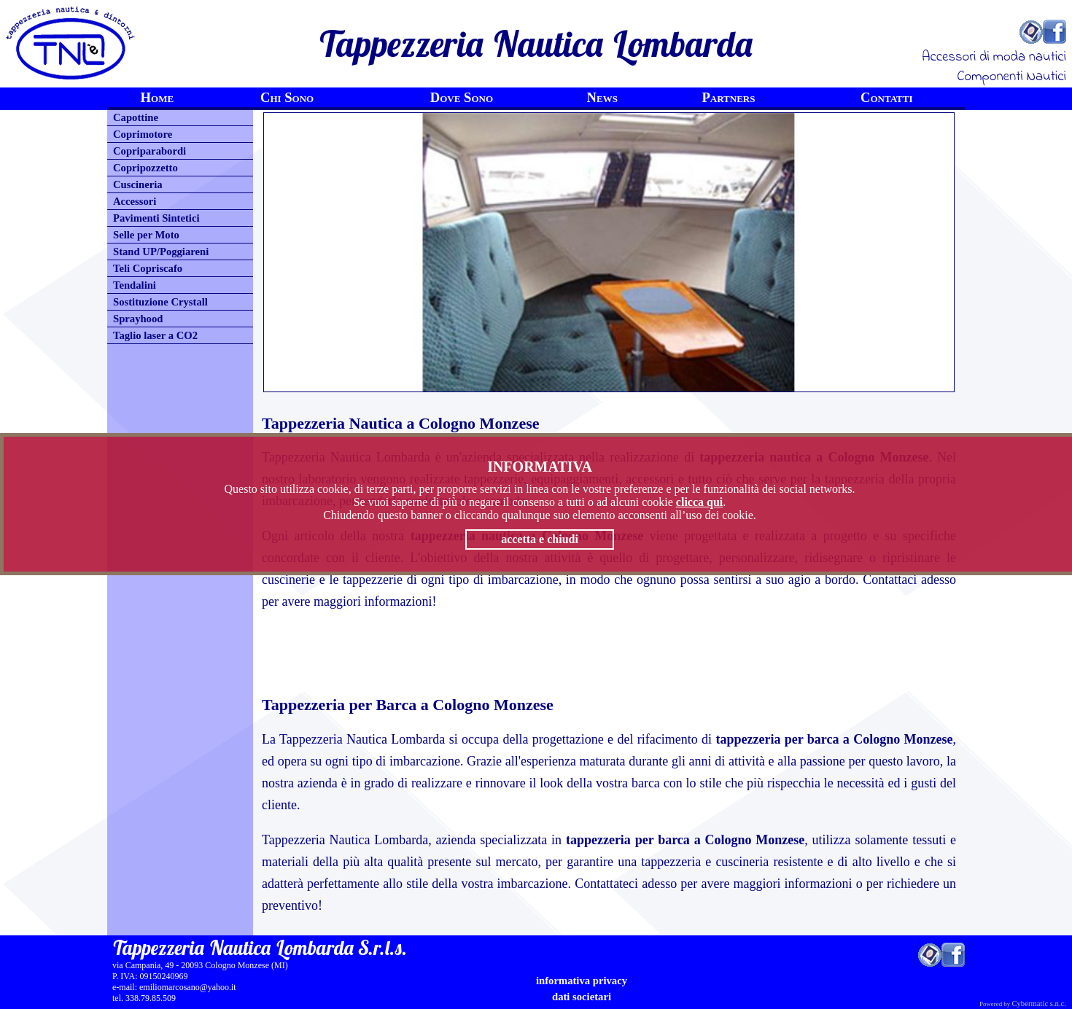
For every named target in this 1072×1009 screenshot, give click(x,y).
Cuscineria (138, 184)
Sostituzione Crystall (160, 302)
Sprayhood (138, 318)
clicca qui (699, 502)
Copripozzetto (145, 168)
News (602, 97)
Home (157, 97)
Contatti (887, 97)
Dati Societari (581, 996)
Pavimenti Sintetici (156, 218)
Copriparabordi (149, 151)
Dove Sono (461, 97)
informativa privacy (581, 980)
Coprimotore (142, 134)
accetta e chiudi (539, 539)
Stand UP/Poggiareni (161, 251)
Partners (728, 97)
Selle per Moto (146, 235)
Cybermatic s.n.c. (1038, 1004)
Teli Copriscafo (147, 268)
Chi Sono (287, 97)
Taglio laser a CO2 (155, 335)
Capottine (135, 117)
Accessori (134, 201)
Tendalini (134, 285)
